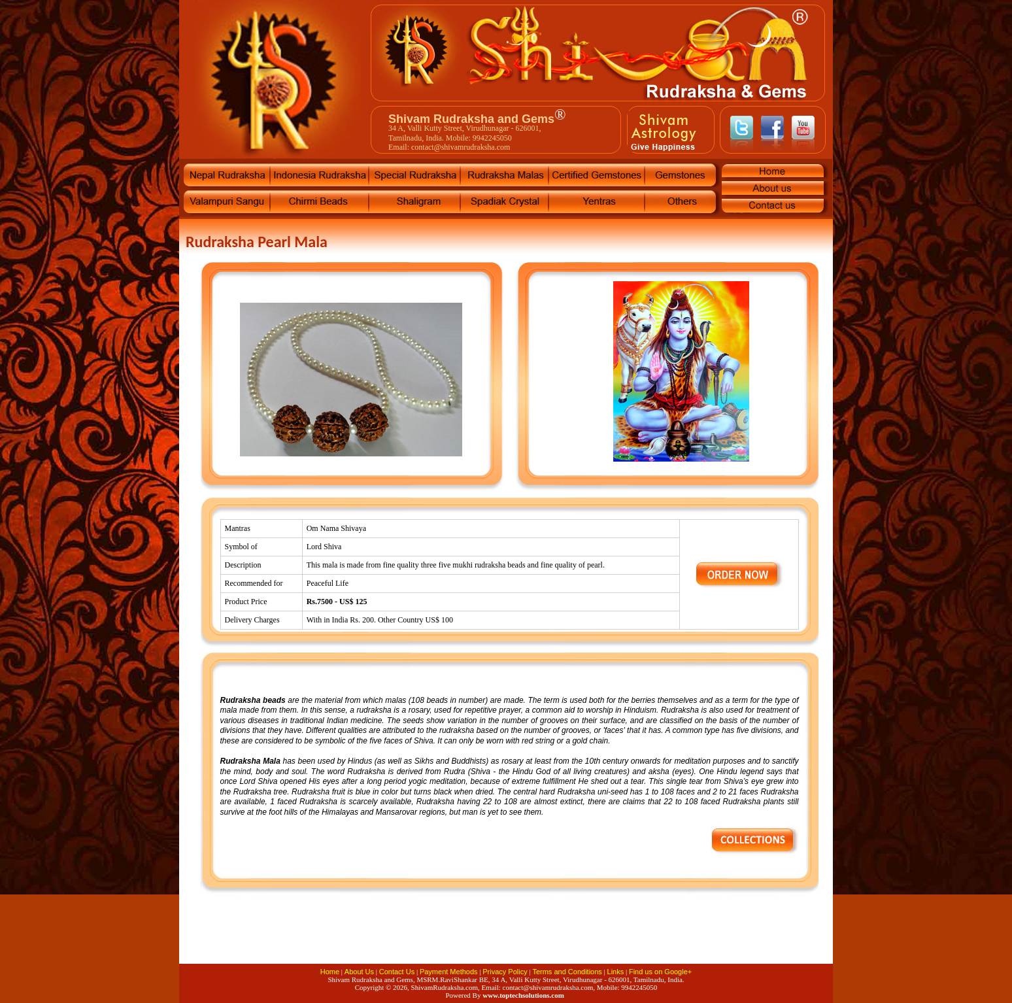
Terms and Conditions (566, 972)
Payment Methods (449, 972)
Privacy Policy (504, 972)
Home (329, 972)
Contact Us (396, 972)
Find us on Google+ (660, 972)
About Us (359, 972)
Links (615, 972)
